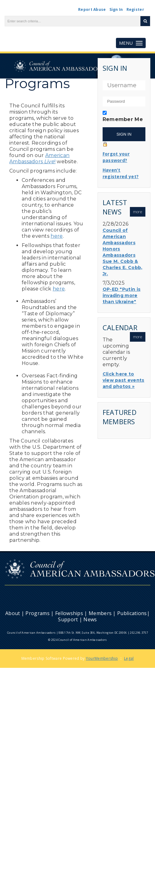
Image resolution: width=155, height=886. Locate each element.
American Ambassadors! (39, 158)
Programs (37, 613)
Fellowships (69, 613)
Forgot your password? (116, 157)
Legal (129, 658)
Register (135, 9)
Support (68, 619)
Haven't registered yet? (121, 173)
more (137, 211)
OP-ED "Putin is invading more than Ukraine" (122, 295)
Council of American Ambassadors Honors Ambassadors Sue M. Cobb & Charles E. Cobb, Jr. (123, 252)
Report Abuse (92, 9)
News (90, 619)
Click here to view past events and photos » (123, 380)
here (57, 236)
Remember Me (123, 119)
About (12, 613)
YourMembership (102, 658)
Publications (132, 613)
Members (100, 613)
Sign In (116, 9)
